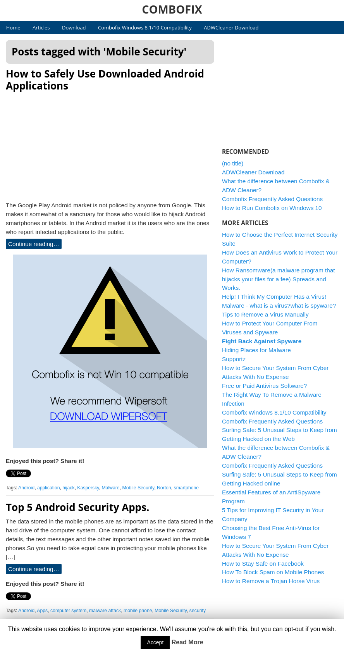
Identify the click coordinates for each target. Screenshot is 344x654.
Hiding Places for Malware (256, 350)
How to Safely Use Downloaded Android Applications (105, 80)
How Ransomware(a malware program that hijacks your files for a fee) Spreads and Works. (278, 279)
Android (26, 487)
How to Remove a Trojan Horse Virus (271, 581)
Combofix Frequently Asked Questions (272, 199)
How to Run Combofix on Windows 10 (272, 208)
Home (13, 27)
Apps (42, 610)
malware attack (105, 610)
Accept (155, 642)
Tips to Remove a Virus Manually (265, 314)
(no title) (232, 163)
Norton (164, 487)
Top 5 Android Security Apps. (77, 507)
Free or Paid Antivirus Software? (264, 385)
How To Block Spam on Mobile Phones (273, 572)
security (197, 610)
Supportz (234, 359)
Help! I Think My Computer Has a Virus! (274, 296)
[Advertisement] (110, 144)
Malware (110, 487)
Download (74, 27)
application (48, 487)
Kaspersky (88, 487)
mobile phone (138, 610)
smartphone (186, 487)
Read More (187, 642)
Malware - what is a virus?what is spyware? (279, 305)
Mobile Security (138, 487)
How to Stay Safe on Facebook (263, 563)
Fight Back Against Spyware (261, 341)
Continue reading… (33, 244)
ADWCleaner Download (231, 27)
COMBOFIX (172, 9)
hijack (68, 487)
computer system (68, 610)
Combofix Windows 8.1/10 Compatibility (145, 27)
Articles (41, 27)
